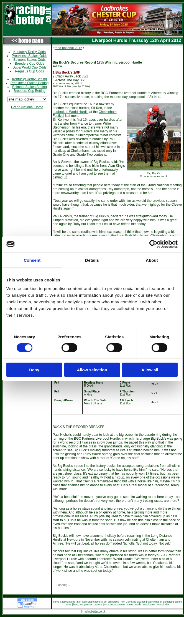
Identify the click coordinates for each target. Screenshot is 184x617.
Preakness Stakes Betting (29, 83)
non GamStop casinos (89, 601)
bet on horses (111, 601)
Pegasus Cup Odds (29, 71)
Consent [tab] (32, 260)
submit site (163, 604)
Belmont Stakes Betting (29, 87)
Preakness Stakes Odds (29, 56)
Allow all (149, 369)
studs (138, 604)
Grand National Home (27, 107)
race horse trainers (114, 604)
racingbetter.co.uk (95, 611)
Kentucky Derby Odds (29, 52)
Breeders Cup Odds (29, 64)
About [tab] (152, 260)
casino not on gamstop (160, 601)
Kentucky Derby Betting (29, 79)
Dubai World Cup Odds (29, 67)
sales (130, 604)
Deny (34, 369)
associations (68, 601)
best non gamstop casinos (88, 604)
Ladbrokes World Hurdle (70, 112)
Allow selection (92, 369)
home (56, 601)
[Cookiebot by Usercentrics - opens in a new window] (153, 244)
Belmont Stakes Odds (29, 60)
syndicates (149, 604)
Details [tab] (92, 260)
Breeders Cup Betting (29, 91)
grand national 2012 (67, 48)
